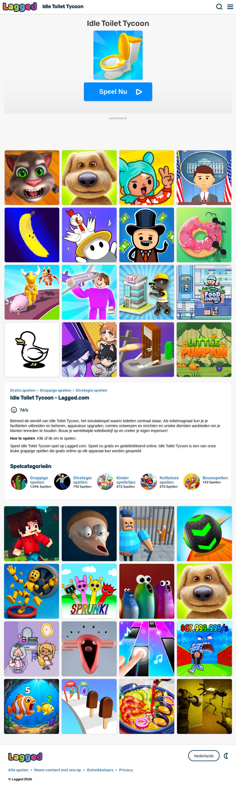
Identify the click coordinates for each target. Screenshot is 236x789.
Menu (230, 7)
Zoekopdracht (219, 7)
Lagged (20, 7)
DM (226, 755)
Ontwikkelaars (100, 770)
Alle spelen (18, 770)
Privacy (126, 770)
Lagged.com (26, 757)
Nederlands (204, 756)
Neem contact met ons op (57, 770)
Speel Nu (113, 91)
